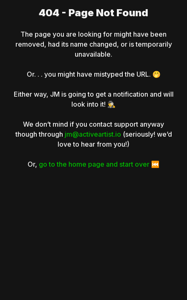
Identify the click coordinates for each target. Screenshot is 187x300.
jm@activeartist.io (93, 134)
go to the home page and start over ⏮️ (99, 164)
